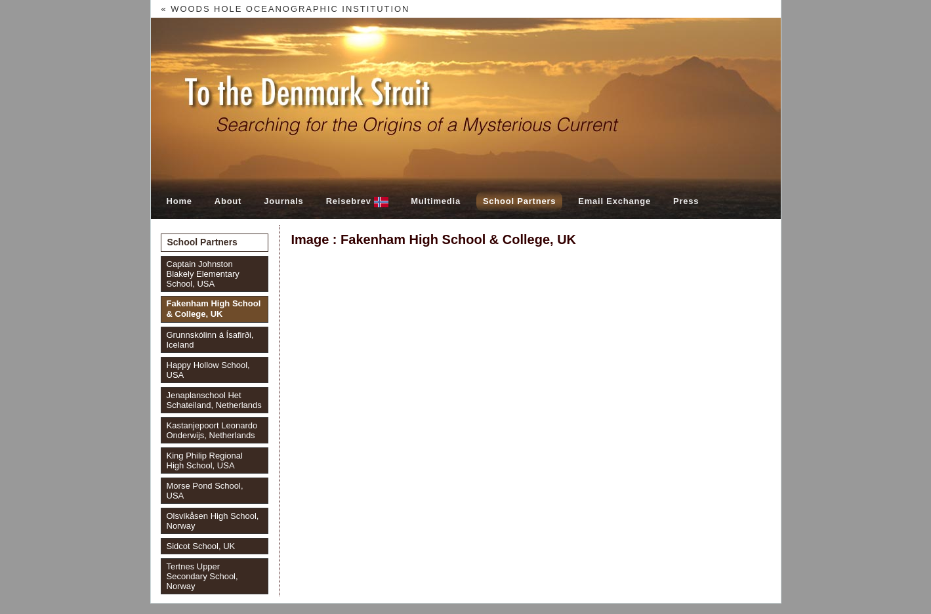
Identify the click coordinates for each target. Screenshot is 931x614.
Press (686, 201)
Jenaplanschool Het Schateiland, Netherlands (214, 400)
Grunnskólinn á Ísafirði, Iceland (210, 340)
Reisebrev (357, 201)
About (228, 201)
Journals (283, 201)
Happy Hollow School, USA (208, 370)
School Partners (519, 201)
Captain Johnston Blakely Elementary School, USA (203, 274)
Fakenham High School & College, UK (214, 308)
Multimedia (436, 201)
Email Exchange (614, 201)
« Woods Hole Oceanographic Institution (285, 9)
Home (179, 201)
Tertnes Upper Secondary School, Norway (202, 576)
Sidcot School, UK (201, 546)
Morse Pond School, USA (205, 491)
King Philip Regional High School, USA (205, 460)
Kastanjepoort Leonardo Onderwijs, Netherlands (212, 430)
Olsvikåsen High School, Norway (213, 521)
